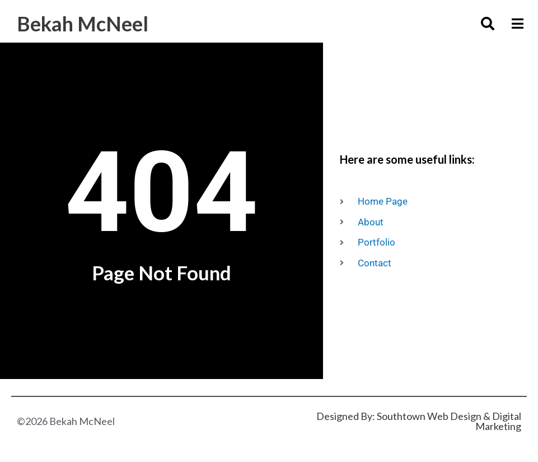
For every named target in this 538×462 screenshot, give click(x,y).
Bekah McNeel (84, 23)
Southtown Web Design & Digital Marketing (449, 421)
